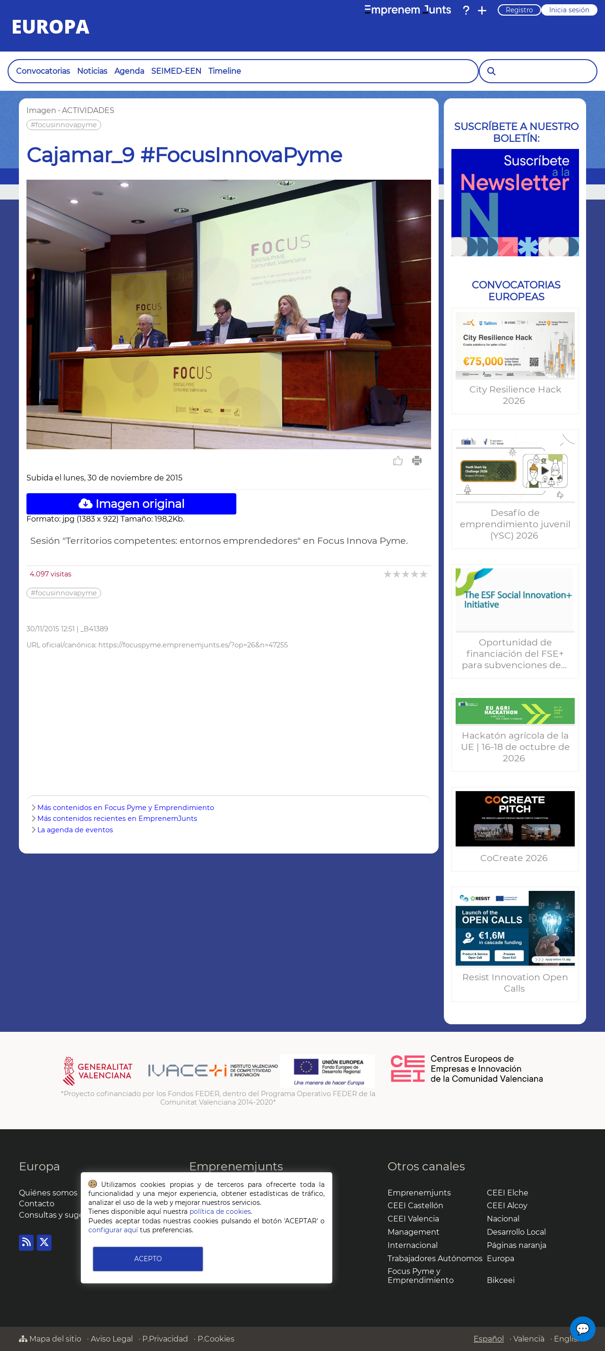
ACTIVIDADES (88, 110)
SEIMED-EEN (176, 71)
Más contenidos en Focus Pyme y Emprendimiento (125, 807)
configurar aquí (113, 1230)
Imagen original (131, 504)
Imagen (41, 110)
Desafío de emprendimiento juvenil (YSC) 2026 (515, 524)
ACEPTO (148, 1259)
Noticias (92, 71)
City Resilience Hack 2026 (515, 395)
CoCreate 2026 (515, 857)
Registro (519, 10)
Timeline (224, 71)
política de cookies (220, 1211)
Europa (39, 1166)
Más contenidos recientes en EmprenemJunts (117, 818)
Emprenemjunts (236, 1166)
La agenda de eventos (75, 830)
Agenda (129, 71)
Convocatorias (43, 71)
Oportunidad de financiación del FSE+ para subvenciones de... (515, 653)
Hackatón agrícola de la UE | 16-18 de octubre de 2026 (515, 747)
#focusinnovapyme (64, 125)
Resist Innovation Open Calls (515, 982)
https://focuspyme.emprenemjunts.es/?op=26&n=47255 (193, 645)
